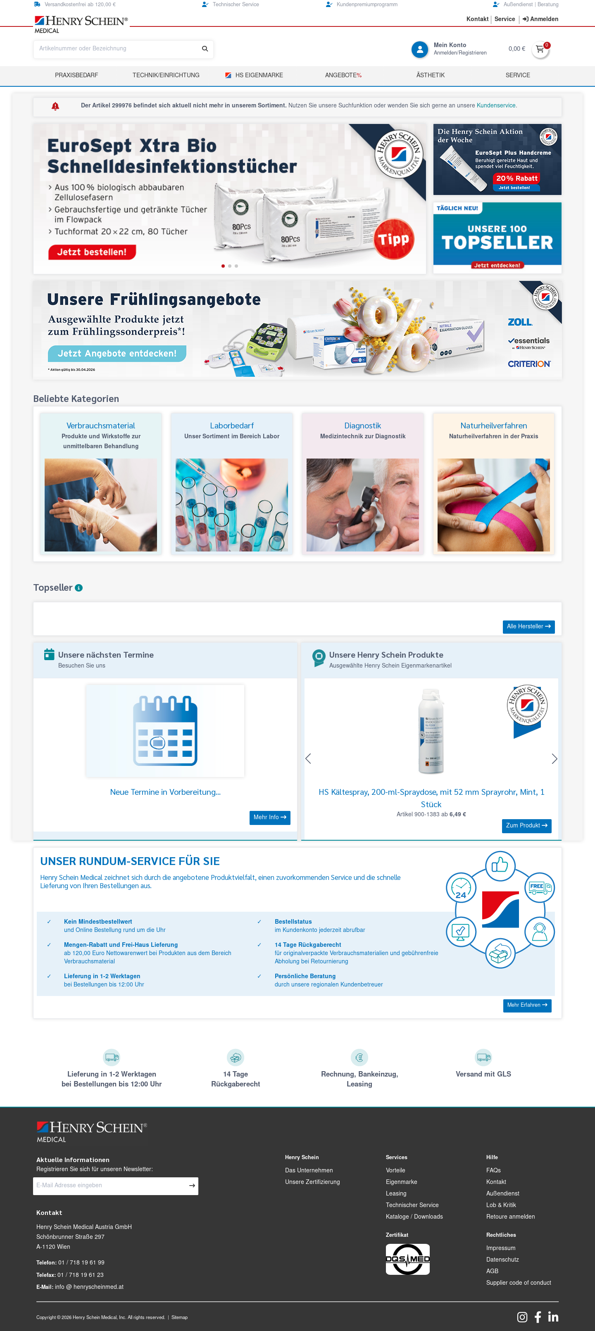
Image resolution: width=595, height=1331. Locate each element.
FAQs (493, 1171)
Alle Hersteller (529, 626)
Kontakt (496, 1183)
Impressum (501, 1249)
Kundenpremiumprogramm (361, 4)
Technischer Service (230, 4)
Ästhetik (430, 76)
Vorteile (395, 1171)
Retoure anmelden (510, 1217)
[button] (223, 266)
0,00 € (517, 49)
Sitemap (179, 1318)
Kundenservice (496, 106)
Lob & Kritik (501, 1206)
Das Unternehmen (309, 1171)
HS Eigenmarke (254, 75)
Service (518, 76)
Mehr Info (270, 817)
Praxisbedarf (76, 76)
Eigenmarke (401, 1183)
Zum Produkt (526, 825)
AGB (492, 1272)
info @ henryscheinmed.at (89, 1288)
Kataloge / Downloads (414, 1217)
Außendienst (502, 1194)
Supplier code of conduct (518, 1283)
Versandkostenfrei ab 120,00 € (75, 4)
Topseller (58, 587)
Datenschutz (502, 1260)
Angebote (343, 76)
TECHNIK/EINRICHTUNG (166, 76)
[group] (229, 199)
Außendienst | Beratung (526, 4)
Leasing (396, 1194)
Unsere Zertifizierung (312, 1183)
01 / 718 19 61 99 (81, 1263)
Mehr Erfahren (527, 1005)
